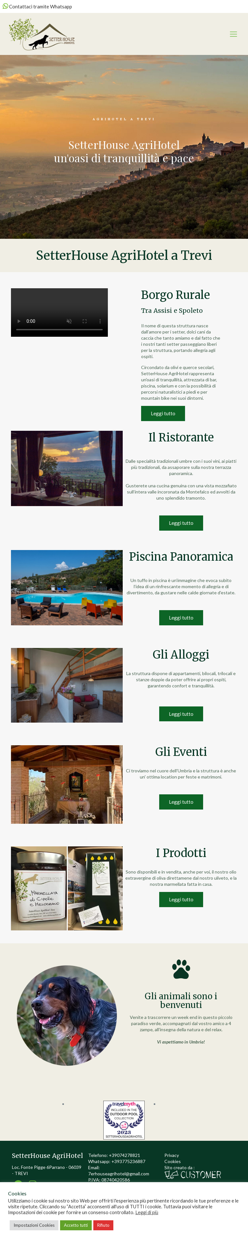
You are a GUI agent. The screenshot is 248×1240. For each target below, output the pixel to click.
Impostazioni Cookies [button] (34, 1225)
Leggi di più (146, 1212)
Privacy (171, 1155)
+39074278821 (124, 1155)
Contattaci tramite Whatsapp (37, 6)
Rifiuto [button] (103, 1225)
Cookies (172, 1161)
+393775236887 (128, 1161)
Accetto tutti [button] (76, 1225)
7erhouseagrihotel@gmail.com (118, 1173)
